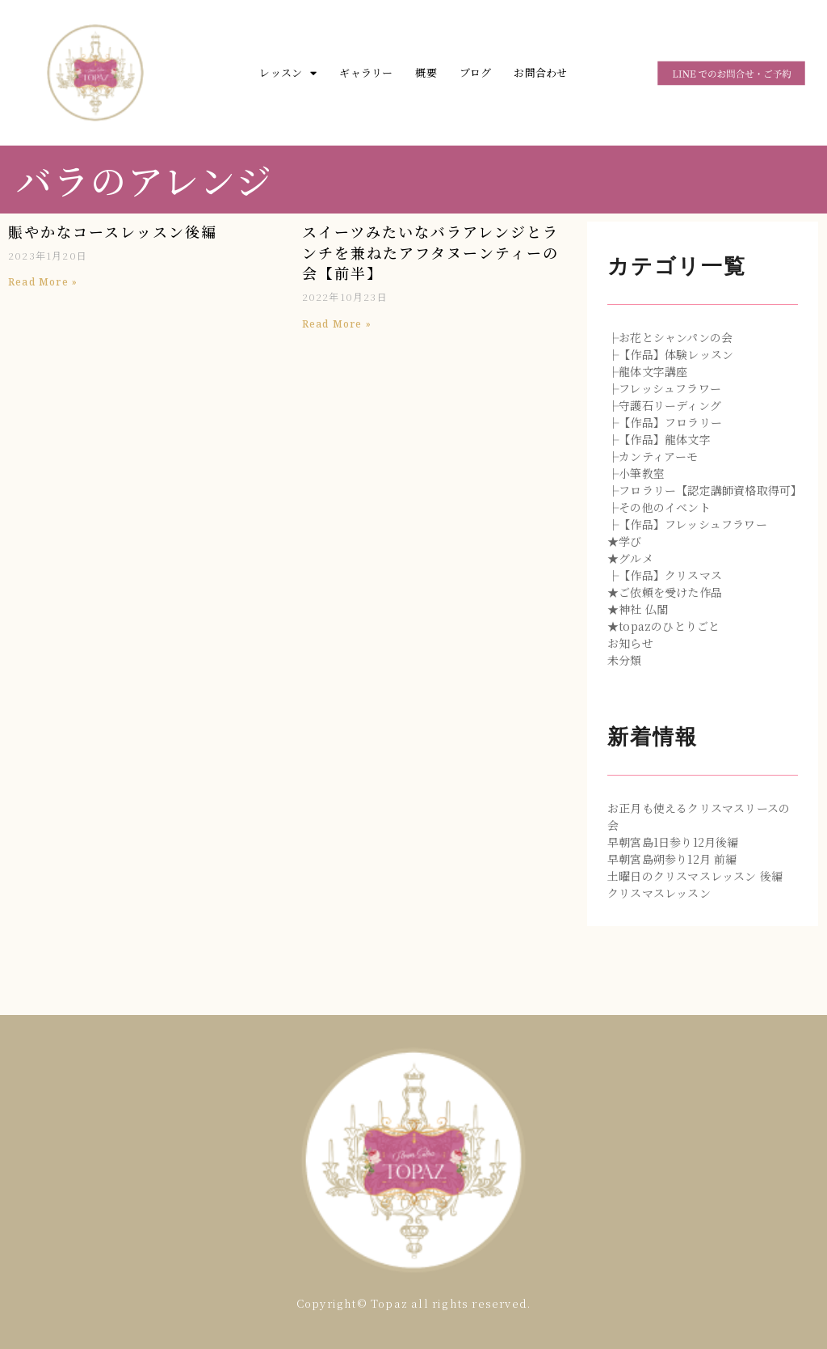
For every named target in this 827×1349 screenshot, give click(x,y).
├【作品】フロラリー (664, 422)
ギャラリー (366, 72)
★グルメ (630, 558)
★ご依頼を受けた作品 (664, 592)
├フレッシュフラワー (664, 388)
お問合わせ (540, 72)
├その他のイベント (659, 507)
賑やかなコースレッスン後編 (112, 231)
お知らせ (630, 643)
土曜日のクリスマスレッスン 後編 (695, 876)
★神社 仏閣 (637, 609)
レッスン (288, 73)
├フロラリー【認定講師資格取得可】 (704, 490)
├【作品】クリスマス (664, 575)
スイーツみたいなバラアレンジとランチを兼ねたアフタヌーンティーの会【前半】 (430, 252)
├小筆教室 (636, 473)
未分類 (624, 660)
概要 (425, 72)
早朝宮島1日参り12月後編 (673, 842)
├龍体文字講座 (647, 371)
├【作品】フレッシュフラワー (687, 524)
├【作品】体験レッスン (670, 354)
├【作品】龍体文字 (659, 439)
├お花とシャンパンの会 (670, 337)
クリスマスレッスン (659, 893)
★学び (624, 541)
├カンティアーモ (653, 456)
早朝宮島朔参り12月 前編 (672, 859)
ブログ (476, 72)
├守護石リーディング (664, 405)
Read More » (43, 282)
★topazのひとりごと (663, 626)
